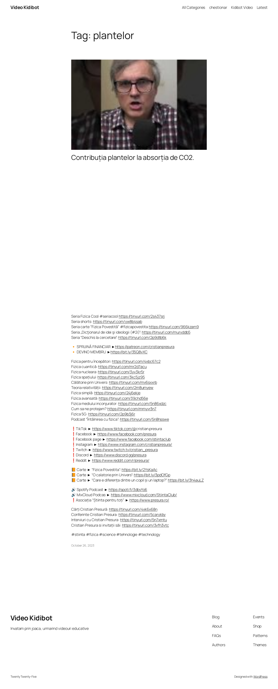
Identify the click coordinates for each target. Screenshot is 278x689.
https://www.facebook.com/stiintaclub (138, 439)
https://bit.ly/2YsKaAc (139, 469)
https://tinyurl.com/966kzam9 (174, 326)
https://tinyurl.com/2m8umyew (127, 387)
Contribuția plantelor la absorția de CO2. (132, 157)
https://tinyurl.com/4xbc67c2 (136, 361)
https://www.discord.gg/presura (120, 454)
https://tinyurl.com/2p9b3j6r (111, 413)
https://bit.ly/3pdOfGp (152, 474)
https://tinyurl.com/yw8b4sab (117, 321)
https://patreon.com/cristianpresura (145, 346)
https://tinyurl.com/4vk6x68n (133, 509)
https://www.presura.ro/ (149, 499)
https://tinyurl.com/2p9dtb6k (142, 337)
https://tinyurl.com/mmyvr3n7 (131, 408)
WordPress (260, 677)
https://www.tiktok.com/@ (114, 428)
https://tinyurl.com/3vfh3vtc (145, 525)
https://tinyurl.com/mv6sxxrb (133, 382)
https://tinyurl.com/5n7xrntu (143, 519)
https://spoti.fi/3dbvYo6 (128, 489)
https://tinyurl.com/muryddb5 (166, 332)
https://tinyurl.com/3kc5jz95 (121, 377)
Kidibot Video (242, 7)
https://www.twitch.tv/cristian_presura (125, 449)
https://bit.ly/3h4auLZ (186, 480)
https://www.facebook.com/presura (127, 433)
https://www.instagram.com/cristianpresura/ (135, 444)
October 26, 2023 (82, 545)
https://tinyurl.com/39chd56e (123, 398)
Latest (262, 7)
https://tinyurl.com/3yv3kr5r (121, 371)
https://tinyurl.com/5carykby (142, 514)
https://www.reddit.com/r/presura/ (120, 460)
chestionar (218, 7)
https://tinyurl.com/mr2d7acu (122, 366)
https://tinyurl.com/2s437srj (142, 316)
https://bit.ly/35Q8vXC (129, 351)
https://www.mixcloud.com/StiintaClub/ (144, 494)
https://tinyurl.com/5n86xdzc (142, 403)
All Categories (193, 7)
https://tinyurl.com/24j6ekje (117, 392)
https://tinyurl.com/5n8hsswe (144, 419)
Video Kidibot (25, 7)
